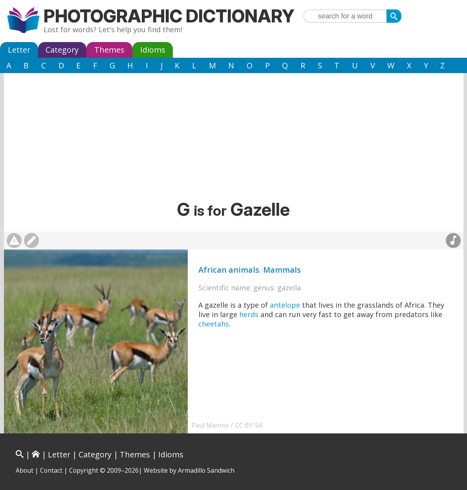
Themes (109, 49)
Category (62, 49)
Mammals (282, 269)
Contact (51, 470)
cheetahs (213, 324)
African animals (228, 269)
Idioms (152, 49)
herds (248, 314)
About (24, 470)
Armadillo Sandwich (206, 470)
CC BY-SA (248, 425)
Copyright (83, 470)
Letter (19, 49)
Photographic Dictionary (169, 16)
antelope (285, 305)
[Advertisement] (234, 139)
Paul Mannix (210, 425)
